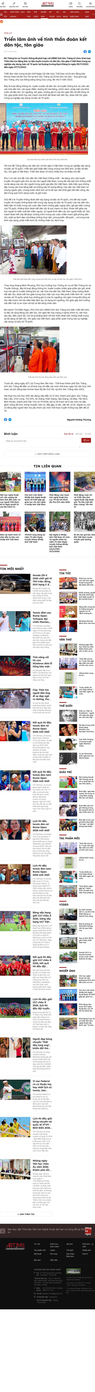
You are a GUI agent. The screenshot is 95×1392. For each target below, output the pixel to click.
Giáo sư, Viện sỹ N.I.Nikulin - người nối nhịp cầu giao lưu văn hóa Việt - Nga (86, 715)
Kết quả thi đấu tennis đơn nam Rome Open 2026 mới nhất (42, 776)
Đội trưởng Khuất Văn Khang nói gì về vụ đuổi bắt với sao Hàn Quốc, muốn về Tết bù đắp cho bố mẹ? (86, 782)
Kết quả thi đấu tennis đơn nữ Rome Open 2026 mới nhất (42, 727)
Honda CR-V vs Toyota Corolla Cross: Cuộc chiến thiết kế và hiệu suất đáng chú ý (86, 956)
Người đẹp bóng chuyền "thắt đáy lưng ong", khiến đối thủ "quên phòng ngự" (42, 1046)
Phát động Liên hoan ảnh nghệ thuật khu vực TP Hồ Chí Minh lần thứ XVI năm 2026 (59, 498)
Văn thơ (65, 639)
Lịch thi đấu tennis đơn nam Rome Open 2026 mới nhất (42, 870)
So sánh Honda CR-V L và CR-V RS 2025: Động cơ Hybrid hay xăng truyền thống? (86, 914)
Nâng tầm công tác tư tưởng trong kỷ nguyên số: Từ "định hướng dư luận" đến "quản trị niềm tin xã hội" (87, 612)
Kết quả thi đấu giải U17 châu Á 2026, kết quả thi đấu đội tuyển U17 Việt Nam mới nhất (42, 965)
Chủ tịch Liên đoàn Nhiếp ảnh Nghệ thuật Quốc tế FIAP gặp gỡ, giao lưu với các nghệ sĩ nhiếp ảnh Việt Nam (35, 500)
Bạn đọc (37, 1260)
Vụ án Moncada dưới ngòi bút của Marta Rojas (86, 756)
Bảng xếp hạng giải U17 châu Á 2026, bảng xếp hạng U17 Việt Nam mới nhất (42, 918)
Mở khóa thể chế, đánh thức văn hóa (87, 622)
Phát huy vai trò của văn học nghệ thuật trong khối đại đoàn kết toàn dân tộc (86, 582)
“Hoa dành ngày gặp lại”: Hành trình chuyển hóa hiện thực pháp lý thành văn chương (86, 890)
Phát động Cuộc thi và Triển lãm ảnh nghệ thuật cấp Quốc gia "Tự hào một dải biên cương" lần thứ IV (84, 501)
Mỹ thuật (37, 1254)
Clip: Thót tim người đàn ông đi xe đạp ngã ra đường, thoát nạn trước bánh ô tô (42, 697)
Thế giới (65, 705)
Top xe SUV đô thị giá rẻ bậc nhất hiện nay (86, 940)
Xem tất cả (68, 434)
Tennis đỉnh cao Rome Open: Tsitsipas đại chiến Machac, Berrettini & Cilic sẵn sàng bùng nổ (42, 622)
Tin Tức (65, 573)
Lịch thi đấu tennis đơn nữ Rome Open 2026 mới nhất (41, 826)
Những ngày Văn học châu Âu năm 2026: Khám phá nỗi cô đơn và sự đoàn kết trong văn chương (42, 1170)
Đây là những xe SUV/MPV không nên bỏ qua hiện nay (86, 927)
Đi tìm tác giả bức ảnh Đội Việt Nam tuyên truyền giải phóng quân (84, 538)
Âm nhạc (53, 1254)
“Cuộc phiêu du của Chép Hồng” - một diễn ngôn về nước (86, 690)
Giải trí (65, 772)
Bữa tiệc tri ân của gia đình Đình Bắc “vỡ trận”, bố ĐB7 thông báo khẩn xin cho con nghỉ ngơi (86, 825)
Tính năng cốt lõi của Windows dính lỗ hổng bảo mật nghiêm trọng (42, 663)
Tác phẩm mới (69, 838)
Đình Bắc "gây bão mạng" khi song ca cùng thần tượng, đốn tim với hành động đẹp (87, 795)
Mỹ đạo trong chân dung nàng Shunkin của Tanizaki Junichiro (87, 728)
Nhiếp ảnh (8, 33)
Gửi (86, 440)
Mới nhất (79, 434)
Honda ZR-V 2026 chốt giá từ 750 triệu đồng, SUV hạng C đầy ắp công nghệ (42, 581)
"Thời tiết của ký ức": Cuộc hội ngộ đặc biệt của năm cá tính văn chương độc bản (87, 663)
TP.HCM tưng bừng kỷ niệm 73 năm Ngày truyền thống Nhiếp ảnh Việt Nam (35, 538)
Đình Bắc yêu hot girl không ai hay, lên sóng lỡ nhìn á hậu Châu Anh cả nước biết (86, 810)
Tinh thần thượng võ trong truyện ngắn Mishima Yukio (86, 742)
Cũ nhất (88, 434)
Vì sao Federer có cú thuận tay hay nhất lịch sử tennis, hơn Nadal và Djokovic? (42, 1089)
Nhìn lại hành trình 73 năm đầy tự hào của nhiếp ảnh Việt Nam (10, 537)
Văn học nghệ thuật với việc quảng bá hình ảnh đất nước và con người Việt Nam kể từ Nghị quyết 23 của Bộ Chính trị (10, 501)
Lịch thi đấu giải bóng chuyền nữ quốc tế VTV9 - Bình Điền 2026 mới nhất (42, 1124)
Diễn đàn (54, 1260)
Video (63, 904)
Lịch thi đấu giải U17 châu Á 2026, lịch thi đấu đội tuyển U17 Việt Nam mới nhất (42, 1007)
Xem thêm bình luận (49, 454)
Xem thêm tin (27, 1214)
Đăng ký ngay (88, 1231)
